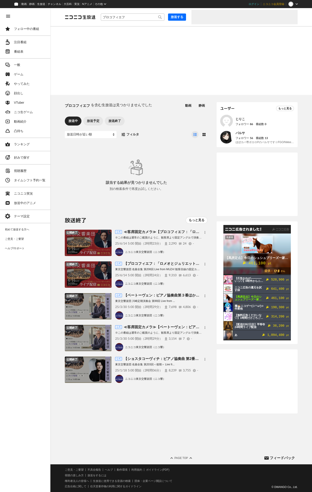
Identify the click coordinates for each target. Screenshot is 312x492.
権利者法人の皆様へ (77, 481)
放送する (177, 17)
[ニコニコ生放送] (80, 17)
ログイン (254, 4)
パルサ (240, 133)
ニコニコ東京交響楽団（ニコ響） (145, 252)
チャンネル (54, 4)
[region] (25, 250)
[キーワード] (132, 17)
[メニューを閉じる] (8, 16)
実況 (77, 4)
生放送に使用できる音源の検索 (112, 481)
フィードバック (282, 458)
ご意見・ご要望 (74, 469)
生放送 (41, 4)
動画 (24, 4)
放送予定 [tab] (93, 121)
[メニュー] (205, 232)
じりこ (240, 119)
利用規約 (136, 469)
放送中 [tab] (73, 121)
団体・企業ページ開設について (153, 481)
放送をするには (97, 475)
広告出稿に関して (75, 486)
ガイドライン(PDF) (157, 469)
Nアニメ (87, 4)
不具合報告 (94, 469)
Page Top (181, 458)
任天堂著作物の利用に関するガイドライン (115, 486)
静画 (32, 4)
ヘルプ (109, 469)
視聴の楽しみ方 (74, 475)
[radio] (195, 134)
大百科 (68, 4)
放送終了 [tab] (114, 121)
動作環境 (122, 469)
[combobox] (132, 17)
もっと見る (196, 220)
